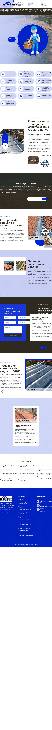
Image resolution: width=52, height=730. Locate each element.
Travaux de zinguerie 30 (24, 528)
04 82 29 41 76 (20, 4)
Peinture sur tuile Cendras (25, 469)
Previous (41, 347)
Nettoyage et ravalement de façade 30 (36, 12)
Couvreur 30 (22, 499)
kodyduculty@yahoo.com (46, 506)
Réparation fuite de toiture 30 (31, 10)
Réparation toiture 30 (24, 533)
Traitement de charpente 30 (25, 519)
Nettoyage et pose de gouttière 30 (22, 12)
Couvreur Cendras (6, 469)
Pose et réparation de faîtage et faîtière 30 (7, 12)
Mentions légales (34, 544)
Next (44, 347)
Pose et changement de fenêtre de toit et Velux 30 (2, 12)
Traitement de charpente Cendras (27, 473)
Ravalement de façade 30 (12, 10)
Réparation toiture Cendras (43, 465)
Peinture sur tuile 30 (44, 10)
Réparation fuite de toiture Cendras (9, 473)
